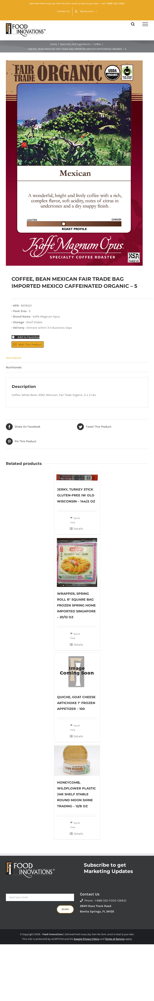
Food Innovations (52, 934)
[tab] (77, 358)
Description (13, 358)
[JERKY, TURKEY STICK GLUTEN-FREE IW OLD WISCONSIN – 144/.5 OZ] (77, 477)
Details (78, 528)
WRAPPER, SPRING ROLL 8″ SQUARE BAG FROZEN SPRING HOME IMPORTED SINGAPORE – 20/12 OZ (76, 605)
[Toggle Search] (133, 24)
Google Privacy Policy (86, 938)
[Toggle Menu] (145, 24)
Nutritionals (14, 367)
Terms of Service (115, 938)
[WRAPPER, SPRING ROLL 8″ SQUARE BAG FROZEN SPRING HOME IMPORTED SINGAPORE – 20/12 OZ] (77, 562)
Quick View (75, 520)
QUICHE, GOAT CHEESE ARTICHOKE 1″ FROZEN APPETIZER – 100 (76, 703)
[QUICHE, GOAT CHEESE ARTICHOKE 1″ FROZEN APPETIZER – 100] (77, 671)
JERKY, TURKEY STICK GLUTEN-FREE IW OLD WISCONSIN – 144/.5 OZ (76, 495)
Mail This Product (27, 344)
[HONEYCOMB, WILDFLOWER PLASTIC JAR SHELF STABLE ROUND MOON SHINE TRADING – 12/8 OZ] (77, 760)
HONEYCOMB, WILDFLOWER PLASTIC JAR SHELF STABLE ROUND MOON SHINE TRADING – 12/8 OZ (76, 794)
